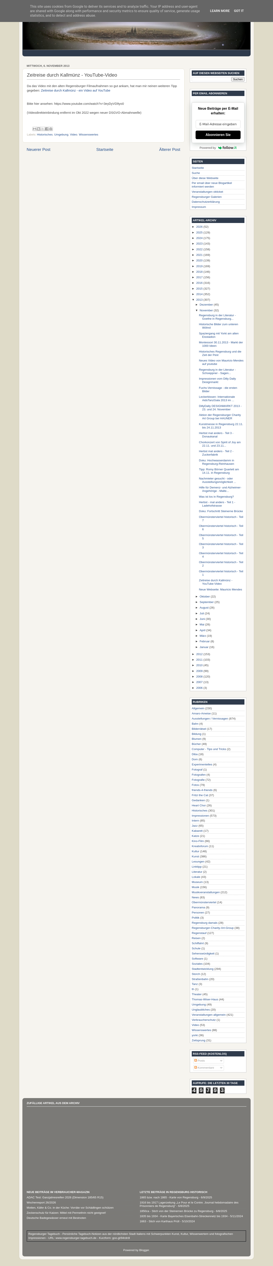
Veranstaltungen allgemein (209, 1014)
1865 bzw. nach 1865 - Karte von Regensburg (169, 1197)
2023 (199, 243)
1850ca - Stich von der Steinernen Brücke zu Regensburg (176, 1211)
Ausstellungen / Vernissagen (210, 718)
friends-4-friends (202, 790)
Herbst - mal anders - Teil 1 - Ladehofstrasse (217, 504)
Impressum (199, 206)
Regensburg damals (205, 922)
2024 (199, 238)
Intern (195, 820)
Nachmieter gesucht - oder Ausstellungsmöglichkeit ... (217, 480)
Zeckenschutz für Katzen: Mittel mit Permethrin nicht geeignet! (66, 1212)
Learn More (220, 11)
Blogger (144, 1250)
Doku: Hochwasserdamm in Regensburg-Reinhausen (216, 462)
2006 (199, 687)
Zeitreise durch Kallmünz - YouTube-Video (215, 582)
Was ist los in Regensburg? (216, 496)
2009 (199, 671)
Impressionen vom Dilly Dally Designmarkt (217, 380)
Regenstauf (199, 933)
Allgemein (198, 708)
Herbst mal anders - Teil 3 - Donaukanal (216, 434)
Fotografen (199, 774)
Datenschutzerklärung (206, 201)
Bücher (196, 744)
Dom (195, 759)
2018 (199, 271)
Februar (205, 641)
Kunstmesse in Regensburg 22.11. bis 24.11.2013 (221, 425)
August (204, 607)
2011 (199, 659)
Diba (195, 754)
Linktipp (197, 866)
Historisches (45, 134)
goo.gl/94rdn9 (120, 1238)
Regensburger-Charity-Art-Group (213, 927)
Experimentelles (202, 764)
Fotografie (198, 779)
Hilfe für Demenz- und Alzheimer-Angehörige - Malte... (220, 489)
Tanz (195, 984)
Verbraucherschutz (204, 1019)
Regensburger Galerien (207, 196)
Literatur (197, 871)
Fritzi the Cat (200, 795)
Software (197, 958)
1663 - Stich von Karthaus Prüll (159, 1221)
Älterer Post (169, 149)
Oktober (205, 596)
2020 (199, 260)
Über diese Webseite (205, 178)
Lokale (196, 876)
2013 (199, 299)
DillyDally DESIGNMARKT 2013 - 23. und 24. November (220, 407)
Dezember (207, 304)
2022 (199, 249)
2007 (199, 682)
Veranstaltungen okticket (207, 191)
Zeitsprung (198, 1040)
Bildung (196, 734)
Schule (196, 948)
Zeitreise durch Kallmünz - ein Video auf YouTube (75, 90)
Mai (202, 624)
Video (73, 134)
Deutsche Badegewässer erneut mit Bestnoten (56, 1217)
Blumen (197, 738)
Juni (203, 619)
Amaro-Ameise (201, 713)
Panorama (198, 907)
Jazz (195, 825)
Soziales (197, 963)
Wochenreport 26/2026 (41, 1202)
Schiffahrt (198, 943)
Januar (204, 647)
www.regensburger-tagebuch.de (76, 1238)
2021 (199, 254)
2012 (199, 654)
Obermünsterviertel (204, 902)
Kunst (195, 856)
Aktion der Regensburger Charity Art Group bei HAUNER (220, 416)
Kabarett (197, 830)
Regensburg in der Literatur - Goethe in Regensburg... (217, 317)
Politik (195, 917)
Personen (198, 912)
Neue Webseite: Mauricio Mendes (220, 589)
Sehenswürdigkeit (203, 953)
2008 (199, 676)
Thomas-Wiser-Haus (205, 999)
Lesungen (198, 861)
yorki (195, 1035)
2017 (199, 277)
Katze (195, 836)
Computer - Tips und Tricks (209, 749)
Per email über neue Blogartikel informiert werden (212, 184)
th (193, 989)
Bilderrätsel (199, 728)
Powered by (218, 147)
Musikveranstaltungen (206, 892)
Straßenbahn (200, 979)
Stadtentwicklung (202, 968)
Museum (197, 882)
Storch (196, 974)
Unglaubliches (201, 1009)
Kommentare (204, 1067)
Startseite (104, 149)
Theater (197, 994)
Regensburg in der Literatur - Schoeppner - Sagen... (217, 371)
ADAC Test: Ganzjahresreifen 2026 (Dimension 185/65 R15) (65, 1197)
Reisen (196, 938)
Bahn (195, 723)
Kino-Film (198, 841)
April (203, 630)
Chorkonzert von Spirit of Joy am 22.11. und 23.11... (220, 444)
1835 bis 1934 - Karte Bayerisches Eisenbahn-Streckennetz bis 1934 (184, 1216)
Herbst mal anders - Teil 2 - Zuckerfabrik (216, 453)
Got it (239, 11)
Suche (196, 173)
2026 (199, 226)
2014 (199, 294)
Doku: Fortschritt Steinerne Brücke (221, 511)
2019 (199, 266)
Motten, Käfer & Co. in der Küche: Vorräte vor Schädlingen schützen (70, 1207)
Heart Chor (199, 805)
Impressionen (200, 815)
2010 (199, 665)
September (207, 602)
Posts (199, 1060)
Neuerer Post (38, 149)
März (203, 635)
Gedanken (198, 800)
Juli (202, 613)
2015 (199, 288)
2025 (199, 232)
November (207, 310)
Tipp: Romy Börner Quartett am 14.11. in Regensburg (219, 471)
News (195, 897)
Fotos (195, 785)
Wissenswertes (88, 134)
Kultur (195, 851)
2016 (199, 282)
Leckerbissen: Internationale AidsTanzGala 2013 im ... (217, 398)
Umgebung (61, 134)
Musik (195, 887)
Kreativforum (200, 846)
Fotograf (197, 769)
